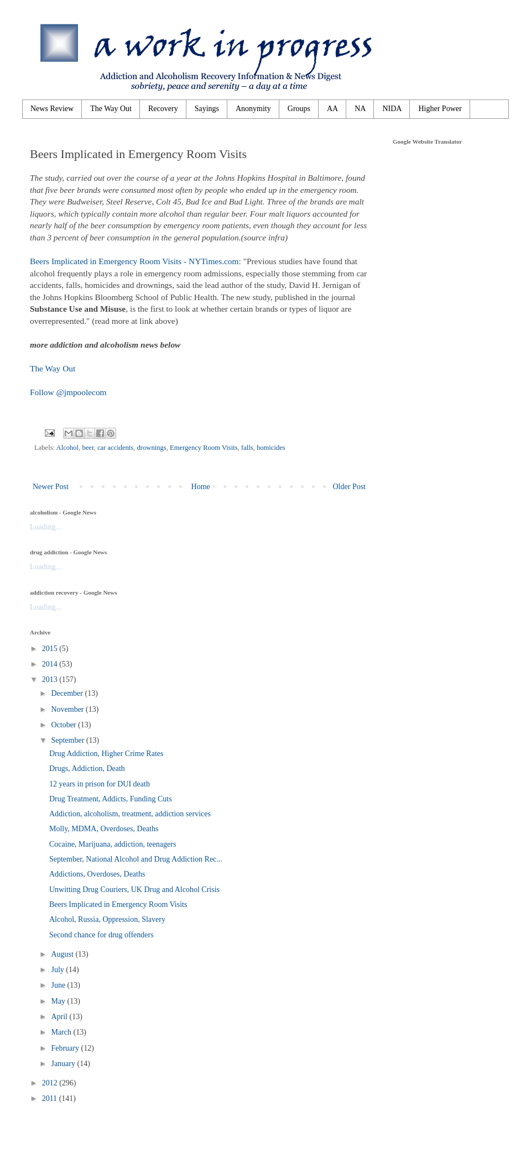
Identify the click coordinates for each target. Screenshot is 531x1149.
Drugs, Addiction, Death (87, 768)
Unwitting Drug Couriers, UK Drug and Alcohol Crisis (134, 889)
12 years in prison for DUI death (99, 784)
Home (200, 486)
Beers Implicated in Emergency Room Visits (118, 904)
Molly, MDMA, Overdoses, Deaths (103, 829)
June (59, 985)
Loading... (45, 527)
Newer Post (51, 486)
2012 (51, 1083)
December (68, 693)
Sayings (207, 108)
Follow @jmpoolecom (68, 392)
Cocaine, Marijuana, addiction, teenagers (112, 844)
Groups (299, 108)
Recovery (163, 108)
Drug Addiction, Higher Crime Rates (106, 753)
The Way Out (111, 108)
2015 (51, 648)
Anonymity (253, 108)
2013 (51, 679)
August (63, 954)
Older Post (349, 486)
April (60, 1016)
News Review (52, 108)
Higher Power (439, 108)
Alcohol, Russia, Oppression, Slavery (107, 919)
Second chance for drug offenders (101, 935)
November (68, 709)
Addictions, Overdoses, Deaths (97, 874)
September (68, 740)
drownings (151, 448)
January (64, 1063)
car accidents (115, 448)
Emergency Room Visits (204, 448)
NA (360, 108)
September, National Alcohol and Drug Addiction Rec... (135, 859)
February (66, 1048)
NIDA (392, 108)
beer (87, 448)
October (64, 725)
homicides (271, 448)
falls (247, 448)
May (59, 1001)
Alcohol (67, 448)
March (62, 1032)
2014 (51, 664)
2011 (50, 1098)
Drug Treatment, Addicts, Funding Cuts (110, 799)
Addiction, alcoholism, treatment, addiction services (130, 814)
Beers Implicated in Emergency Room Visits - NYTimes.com (134, 261)
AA (332, 108)
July (58, 970)
